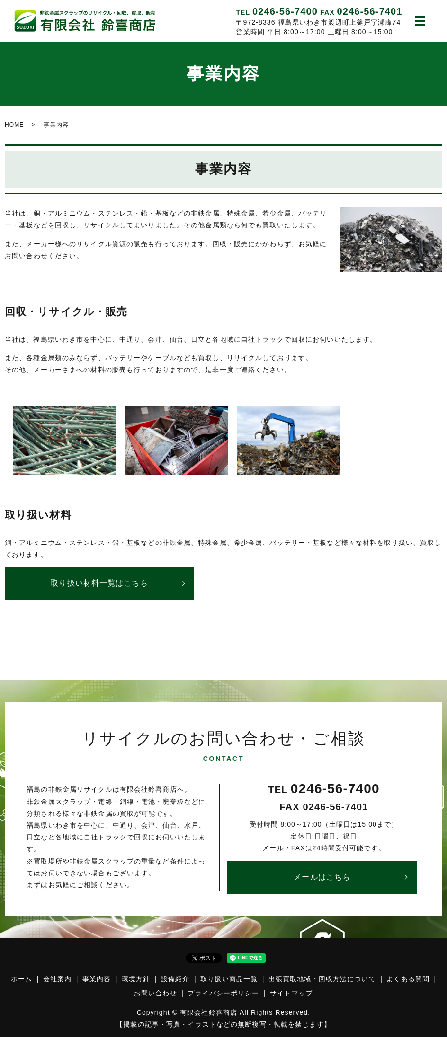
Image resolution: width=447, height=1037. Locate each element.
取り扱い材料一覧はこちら (99, 583)
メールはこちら (322, 877)
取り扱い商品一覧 (229, 979)
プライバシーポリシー (223, 993)
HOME (14, 124)
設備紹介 (175, 979)
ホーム (21, 979)
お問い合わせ (155, 993)
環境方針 (136, 979)
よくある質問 (407, 979)
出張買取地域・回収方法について (322, 979)
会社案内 (57, 979)
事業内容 (96, 979)
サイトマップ (291, 993)
